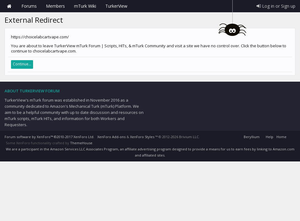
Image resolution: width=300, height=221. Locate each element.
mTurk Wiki (85, 6)
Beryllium (252, 136)
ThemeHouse (81, 143)
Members (55, 6)
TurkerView (116, 6)
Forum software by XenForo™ (49, 136)
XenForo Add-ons (111, 136)
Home (9, 6)
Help (269, 136)
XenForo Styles (142, 136)
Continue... (22, 64)
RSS (292, 136)
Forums (29, 6)
